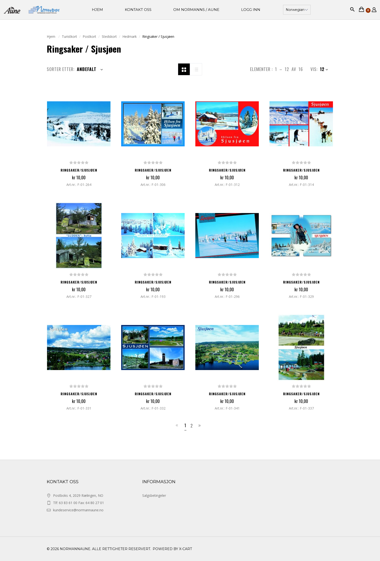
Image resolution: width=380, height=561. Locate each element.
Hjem (51, 36)
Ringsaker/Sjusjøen (79, 170)
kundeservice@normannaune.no (78, 510)
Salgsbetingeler (154, 495)
